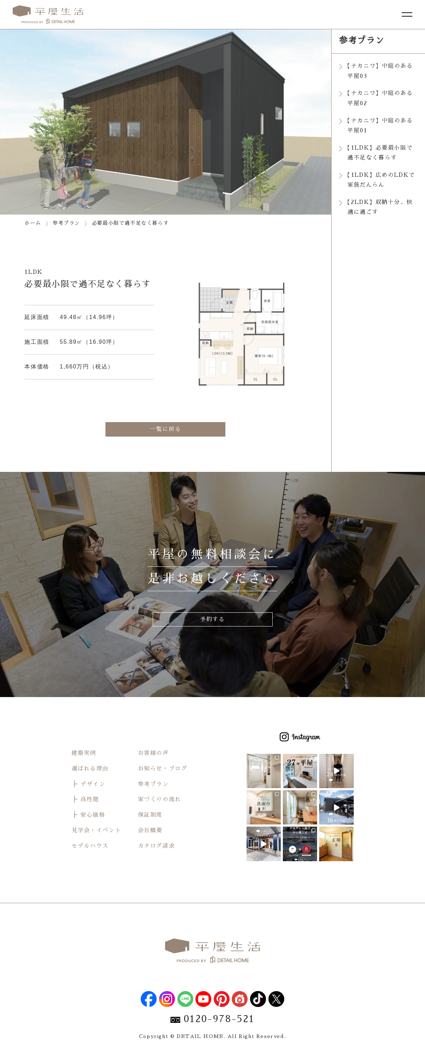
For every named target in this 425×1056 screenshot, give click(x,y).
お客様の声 (153, 753)
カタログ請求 (156, 846)
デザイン (92, 784)
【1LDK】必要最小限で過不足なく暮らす (380, 153)
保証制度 (150, 815)
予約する (212, 619)
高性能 (89, 800)
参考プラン (153, 784)
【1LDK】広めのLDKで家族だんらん (381, 181)
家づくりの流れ (159, 800)
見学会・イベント (96, 831)
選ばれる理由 (90, 769)
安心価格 (92, 815)
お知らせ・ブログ (163, 769)
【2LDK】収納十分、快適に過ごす (380, 208)
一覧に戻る (165, 429)
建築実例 (84, 753)
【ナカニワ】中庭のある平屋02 (380, 99)
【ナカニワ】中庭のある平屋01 (380, 126)
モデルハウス (90, 846)
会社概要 (150, 831)
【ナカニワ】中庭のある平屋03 (380, 71)
